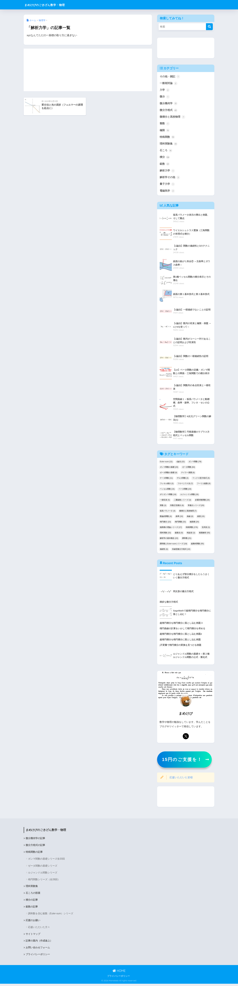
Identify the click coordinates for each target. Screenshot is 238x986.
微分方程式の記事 (35, 847)
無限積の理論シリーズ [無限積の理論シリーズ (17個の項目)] (171, 528)
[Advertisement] (88, 70)
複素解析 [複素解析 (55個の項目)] (204, 534)
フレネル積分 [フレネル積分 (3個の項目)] (166, 485)
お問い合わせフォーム (38, 950)
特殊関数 (167, 138)
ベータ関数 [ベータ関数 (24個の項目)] (184, 490)
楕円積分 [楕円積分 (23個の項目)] (165, 523)
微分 (165, 97)
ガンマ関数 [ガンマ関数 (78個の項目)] (195, 463)
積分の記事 (32, 902)
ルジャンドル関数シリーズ (42, 874)
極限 (165, 131)
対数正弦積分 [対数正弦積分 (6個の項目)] (177, 507)
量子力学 (167, 185)
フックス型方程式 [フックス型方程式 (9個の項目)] (201, 479)
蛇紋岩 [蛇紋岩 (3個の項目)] (191, 534)
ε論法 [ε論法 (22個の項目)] (180, 463)
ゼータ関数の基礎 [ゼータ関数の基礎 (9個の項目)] (168, 474)
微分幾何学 (168, 104)
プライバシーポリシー (38, 956)
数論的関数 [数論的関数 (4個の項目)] (166, 518)
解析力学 (167, 172)
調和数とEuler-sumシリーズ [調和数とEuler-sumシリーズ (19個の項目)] (173, 545)
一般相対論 (168, 83)
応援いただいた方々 (39, 929)
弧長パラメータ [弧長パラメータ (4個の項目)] (167, 512)
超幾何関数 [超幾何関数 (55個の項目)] (197, 545)
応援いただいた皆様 (181, 779)
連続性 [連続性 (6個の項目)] (164, 550)
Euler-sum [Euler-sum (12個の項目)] (166, 463)
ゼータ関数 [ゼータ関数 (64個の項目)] (188, 468)
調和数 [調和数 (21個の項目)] (186, 539)
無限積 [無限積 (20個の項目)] (194, 523)
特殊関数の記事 (34, 853)
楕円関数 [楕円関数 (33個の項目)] (180, 523)
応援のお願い (33, 922)
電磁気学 (167, 192)
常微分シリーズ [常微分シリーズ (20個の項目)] (196, 507)
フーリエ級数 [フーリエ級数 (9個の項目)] (204, 485)
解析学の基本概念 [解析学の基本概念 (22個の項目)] (169, 539)
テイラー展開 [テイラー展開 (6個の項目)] (188, 474)
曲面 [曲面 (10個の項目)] (201, 518)
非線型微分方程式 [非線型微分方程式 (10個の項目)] (181, 550)
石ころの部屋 (33, 895)
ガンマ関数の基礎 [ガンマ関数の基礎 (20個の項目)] (169, 468)
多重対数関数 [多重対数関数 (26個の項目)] (202, 501)
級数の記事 (32, 908)
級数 (165, 165)
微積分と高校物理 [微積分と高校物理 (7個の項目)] (188, 512)
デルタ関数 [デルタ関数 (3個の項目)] (183, 479)
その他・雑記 (170, 76)
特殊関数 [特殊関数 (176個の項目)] (192, 528)
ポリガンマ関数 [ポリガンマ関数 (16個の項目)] (168, 496)
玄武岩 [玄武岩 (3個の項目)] (206, 528)
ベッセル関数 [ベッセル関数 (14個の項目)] (167, 490)
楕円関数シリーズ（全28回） (44, 881)
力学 (165, 90)
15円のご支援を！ (182, 761)
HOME (119, 973)
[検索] (209, 26)
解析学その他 (170, 178)
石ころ (166, 151)
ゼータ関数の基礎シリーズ (42, 867)
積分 (165, 158)
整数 (165, 124)
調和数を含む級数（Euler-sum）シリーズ (50, 915)
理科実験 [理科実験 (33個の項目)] (165, 534)
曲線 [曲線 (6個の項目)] (190, 518)
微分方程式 (168, 110)
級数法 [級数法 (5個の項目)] (179, 534)
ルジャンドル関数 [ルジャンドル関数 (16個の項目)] (189, 496)
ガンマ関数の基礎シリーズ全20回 (46, 860)
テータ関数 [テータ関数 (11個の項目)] (166, 479)
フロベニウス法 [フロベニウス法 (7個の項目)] (185, 485)
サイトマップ (33, 936)
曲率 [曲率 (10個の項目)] (179, 518)
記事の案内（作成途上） (39, 943)
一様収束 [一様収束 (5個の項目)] (165, 501)
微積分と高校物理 (172, 117)
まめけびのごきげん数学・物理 (50, 4)
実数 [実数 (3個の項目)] (163, 507)
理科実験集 (168, 144)
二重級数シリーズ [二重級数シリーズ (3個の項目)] (182, 501)
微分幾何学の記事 (35, 840)
